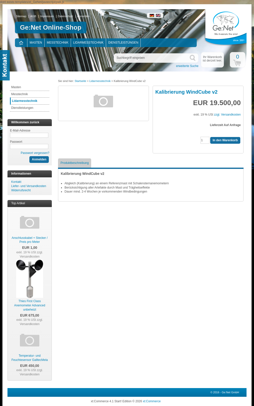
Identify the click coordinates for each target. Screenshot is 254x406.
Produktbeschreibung (75, 163)
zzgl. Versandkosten (31, 254)
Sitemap (21, 16)
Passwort (16, 141)
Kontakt (16, 182)
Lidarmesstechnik (88, 42)
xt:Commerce (152, 401)
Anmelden (83, 16)
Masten (36, 42)
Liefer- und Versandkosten (28, 186)
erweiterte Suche (187, 66)
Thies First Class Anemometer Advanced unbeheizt (29, 305)
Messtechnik (57, 42)
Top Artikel (18, 203)
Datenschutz (65, 16)
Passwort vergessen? (35, 153)
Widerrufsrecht (21, 190)
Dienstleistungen (123, 42)
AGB (33, 16)
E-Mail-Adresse (20, 130)
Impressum (47, 16)
